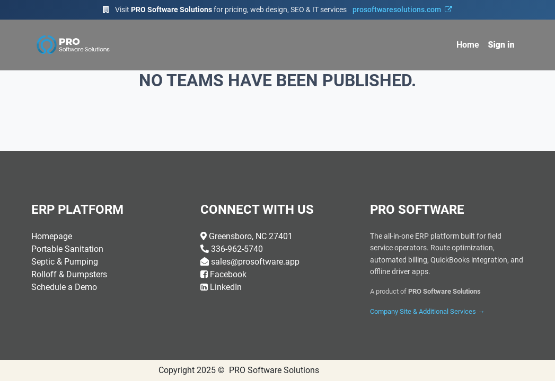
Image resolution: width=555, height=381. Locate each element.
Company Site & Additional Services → (427, 311)
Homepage (51, 236)
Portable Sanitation (67, 249)
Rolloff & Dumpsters (69, 274)
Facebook (228, 274)
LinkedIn (226, 287)
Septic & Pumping (64, 262)
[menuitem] (467, 45)
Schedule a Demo (64, 287)
